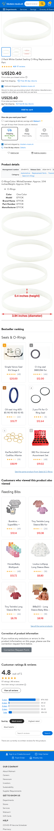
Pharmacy (7, 829)
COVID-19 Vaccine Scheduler (15, 825)
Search (47, 733)
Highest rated (33, 721)
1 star (5, 712)
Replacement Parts (39, 173)
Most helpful (9, 727)
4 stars (4, 703)
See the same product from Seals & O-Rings (34, 471)
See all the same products (42, 626)
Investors (6, 783)
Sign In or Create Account (18, 754)
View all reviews (11, 690)
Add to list (13, 153)
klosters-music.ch (28, 86)
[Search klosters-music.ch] (31, 3)
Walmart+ (7, 812)
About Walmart (9, 771)
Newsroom (7, 779)
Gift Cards (7, 816)
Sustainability (8, 787)
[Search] (42, 3)
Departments (10, 9)
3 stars (4, 706)
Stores (5, 804)
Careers (6, 775)
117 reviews (21, 66)
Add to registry (38, 153)
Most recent (17, 721)
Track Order (18, 758)
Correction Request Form (16, 649)
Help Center (41, 754)
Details (23, 148)
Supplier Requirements (12, 791)
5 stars (4, 700)
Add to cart (27, 109)
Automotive (25, 173)
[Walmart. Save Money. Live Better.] (12, 4)
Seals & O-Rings (28, 176)
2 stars (4, 709)
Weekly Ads (36, 758)
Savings (33, 9)
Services (23, 9)
